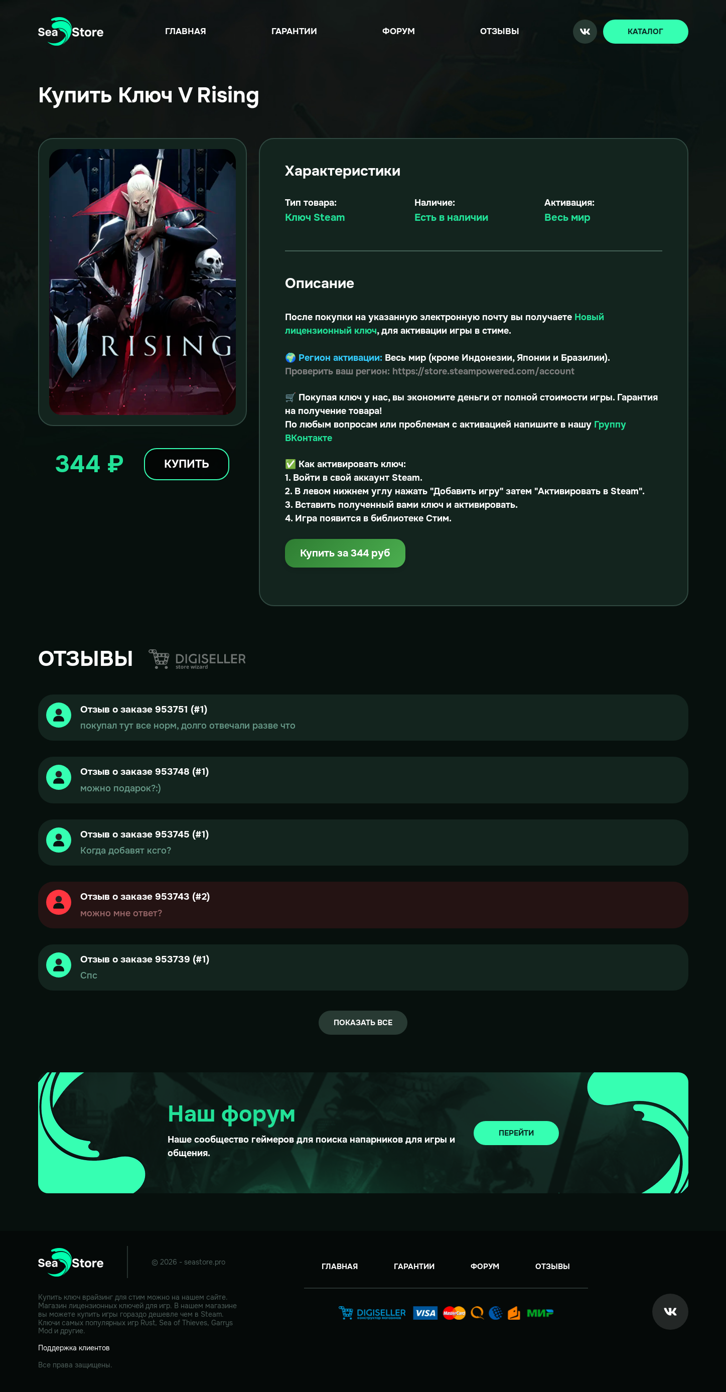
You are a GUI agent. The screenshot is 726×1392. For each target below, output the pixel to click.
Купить (186, 464)
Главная (185, 31)
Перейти (516, 1133)
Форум (398, 31)
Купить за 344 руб (345, 553)
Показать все (363, 1023)
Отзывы (499, 31)
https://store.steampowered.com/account (483, 371)
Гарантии (294, 31)
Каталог (645, 32)
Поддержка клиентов (74, 1347)
